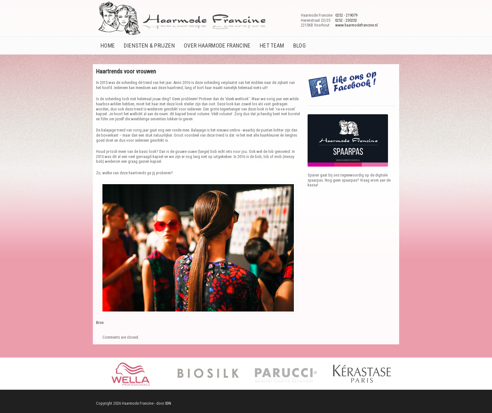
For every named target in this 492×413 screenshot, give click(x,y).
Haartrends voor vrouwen (126, 71)
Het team (272, 45)
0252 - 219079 (346, 15)
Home (108, 45)
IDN (167, 403)
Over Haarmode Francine (217, 45)
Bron (100, 322)
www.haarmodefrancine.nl (356, 25)
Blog (299, 45)
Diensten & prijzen (149, 45)
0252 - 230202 (346, 20)
